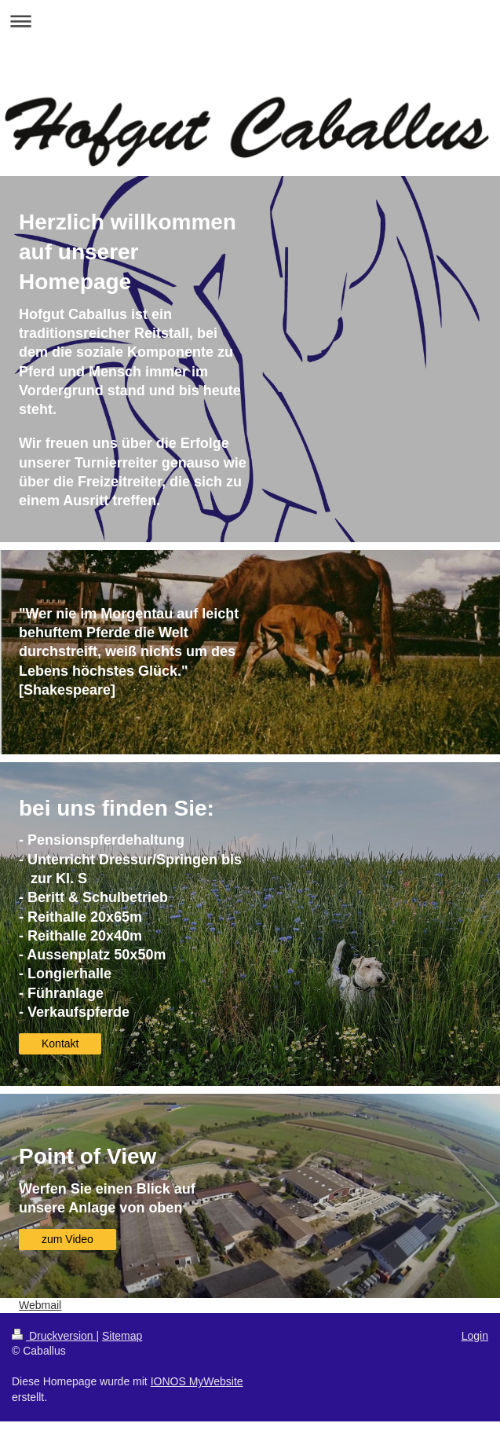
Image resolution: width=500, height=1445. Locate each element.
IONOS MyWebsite (197, 1381)
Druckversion (54, 1335)
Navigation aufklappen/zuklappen (250, 21)
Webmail (40, 1305)
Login (475, 1335)
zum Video (67, 1239)
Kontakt (60, 1043)
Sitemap (122, 1335)
